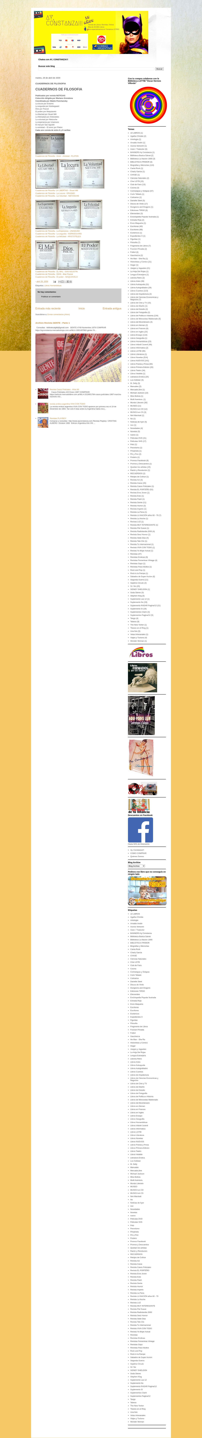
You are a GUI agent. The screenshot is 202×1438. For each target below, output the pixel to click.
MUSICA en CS (136, 412)
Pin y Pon (134, 454)
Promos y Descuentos (139, 464)
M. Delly (133, 383)
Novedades (135, 428)
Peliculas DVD (136, 438)
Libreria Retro (136, 278)
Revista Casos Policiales (140, 486)
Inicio (82, 308)
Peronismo (134, 448)
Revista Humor (136, 506)
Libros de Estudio (137, 309)
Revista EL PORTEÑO (139, 489)
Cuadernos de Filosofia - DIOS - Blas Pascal (54, 274)
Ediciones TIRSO (137, 210)
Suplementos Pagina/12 (140, 615)
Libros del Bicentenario (140, 322)
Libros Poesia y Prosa (139, 364)
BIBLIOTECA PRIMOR (139, 162)
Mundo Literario (136, 402)
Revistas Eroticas (137, 557)
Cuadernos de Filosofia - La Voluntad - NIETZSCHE (57, 196)
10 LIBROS (135, 133)
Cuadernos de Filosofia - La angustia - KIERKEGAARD (58, 234)
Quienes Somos (137, 856)
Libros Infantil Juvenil (139, 344)
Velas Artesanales (137, 634)
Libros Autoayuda (137, 284)
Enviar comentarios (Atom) (58, 314)
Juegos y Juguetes (138, 268)
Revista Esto (135, 496)
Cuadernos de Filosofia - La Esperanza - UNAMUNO (57, 231)
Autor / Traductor (137, 149)
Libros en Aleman (137, 325)
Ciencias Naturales (138, 178)
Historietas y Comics (138, 262)
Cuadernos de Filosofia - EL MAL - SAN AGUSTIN (56, 271)
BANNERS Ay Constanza (141, 152)
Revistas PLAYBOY (58, 418)
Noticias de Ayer (137, 422)
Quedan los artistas (138, 467)
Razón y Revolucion (138, 470)
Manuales (134, 386)
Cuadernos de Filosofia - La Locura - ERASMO (55, 193)
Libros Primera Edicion (139, 367)
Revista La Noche (137, 518)
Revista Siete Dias (138, 538)
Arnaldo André (136, 143)
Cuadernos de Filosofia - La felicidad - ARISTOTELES (58, 236)
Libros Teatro (135, 370)
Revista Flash (136, 499)
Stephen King (136, 596)
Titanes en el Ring (137, 628)
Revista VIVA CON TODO (141, 547)
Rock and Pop (136, 570)
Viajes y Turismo (137, 637)
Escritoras (134, 226)
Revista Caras (136, 483)
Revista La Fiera (137, 512)
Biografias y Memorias (139, 165)
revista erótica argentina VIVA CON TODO (67, 404)
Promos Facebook (138, 460)
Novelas (133, 431)
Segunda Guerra (137, 580)
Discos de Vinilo (137, 204)
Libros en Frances (137, 328)
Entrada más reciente (48, 308)
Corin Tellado (135, 194)
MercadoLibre (136, 390)
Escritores (134, 229)
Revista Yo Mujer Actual (140, 551)
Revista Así (135, 480)
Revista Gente (136, 502)
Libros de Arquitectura (139, 294)
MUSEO (133, 406)
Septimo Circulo (137, 583)
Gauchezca (135, 255)
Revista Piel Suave (138, 528)
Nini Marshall (135, 415)
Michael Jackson (137, 393)
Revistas (134, 554)
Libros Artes (135, 281)
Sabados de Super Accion (141, 576)
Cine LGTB (135, 181)
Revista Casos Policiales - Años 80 (64, 389)
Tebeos (133, 621)
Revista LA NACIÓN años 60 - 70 (144, 515)
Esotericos (134, 233)
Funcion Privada (137, 249)
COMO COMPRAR (138, 853)
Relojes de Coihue (138, 477)
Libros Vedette (136, 373)
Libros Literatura (137, 354)
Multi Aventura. (136, 399)
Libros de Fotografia (138, 312)
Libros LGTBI (136, 351)
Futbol (133, 252)
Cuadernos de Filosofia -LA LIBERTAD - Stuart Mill (56, 190)
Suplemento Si (136, 609)
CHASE (133, 175)
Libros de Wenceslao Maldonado (144, 319)
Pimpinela (134, 451)
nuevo (132, 435)
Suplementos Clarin (138, 612)
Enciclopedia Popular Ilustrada (143, 217)
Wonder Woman (137, 641)
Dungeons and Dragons (140, 207)
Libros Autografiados (139, 287)
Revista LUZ (135, 522)
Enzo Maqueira (136, 223)
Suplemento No (136, 602)
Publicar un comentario (51, 297)
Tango (132, 618)
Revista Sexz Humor (138, 534)
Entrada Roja (135, 220)
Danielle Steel (136, 200)
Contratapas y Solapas (140, 191)
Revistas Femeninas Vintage (142, 560)
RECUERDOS (136, 473)
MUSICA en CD (136, 409)
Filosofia (133, 242)
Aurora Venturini (137, 146)
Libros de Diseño (137, 306)
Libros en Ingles (137, 332)
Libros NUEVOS (137, 361)
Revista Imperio (136, 509)
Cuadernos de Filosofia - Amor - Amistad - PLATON (57, 156)
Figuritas (134, 239)
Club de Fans (136, 184)
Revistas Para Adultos (139, 567)
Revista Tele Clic (137, 541)
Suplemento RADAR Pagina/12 (143, 605)
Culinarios (134, 197)
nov (131, 425)
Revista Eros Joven (138, 493)
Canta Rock (135, 168)
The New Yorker (137, 625)
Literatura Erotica (137, 377)
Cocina (133, 188)
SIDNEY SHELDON (138, 589)
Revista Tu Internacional (140, 544)
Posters (133, 457)
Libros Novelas (136, 357)
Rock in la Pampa (137, 573)
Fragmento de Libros (139, 246)
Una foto (133, 631)
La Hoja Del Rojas (138, 271)
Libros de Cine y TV (138, 303)
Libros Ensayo (136, 335)
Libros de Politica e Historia (141, 315)
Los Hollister (135, 380)
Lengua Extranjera (138, 274)
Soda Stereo (135, 592)
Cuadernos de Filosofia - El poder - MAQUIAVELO (56, 277)
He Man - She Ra (137, 258)
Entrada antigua (112, 308)
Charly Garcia (136, 171)
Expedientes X (136, 236)
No (131, 419)
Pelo (132, 444)
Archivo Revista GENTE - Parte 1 (52, 323)
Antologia (134, 139)
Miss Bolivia (135, 396)
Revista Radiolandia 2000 (141, 531)
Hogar (132, 265)
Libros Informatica (137, 348)
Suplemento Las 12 (138, 599)
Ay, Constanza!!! (137, 850)
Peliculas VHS (136, 441)
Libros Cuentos (136, 291)
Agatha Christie (136, 136)
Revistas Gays (136, 563)
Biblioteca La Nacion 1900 (141, 159)
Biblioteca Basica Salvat (140, 155)
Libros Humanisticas (52, 285)
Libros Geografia (137, 338)
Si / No (133, 586)
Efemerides (135, 213)
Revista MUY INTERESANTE (142, 525)
